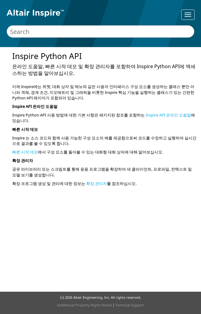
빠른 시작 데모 (25, 152)
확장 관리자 (96, 183)
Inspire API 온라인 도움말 (168, 115)
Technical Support (129, 305)
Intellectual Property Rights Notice (84, 305)
